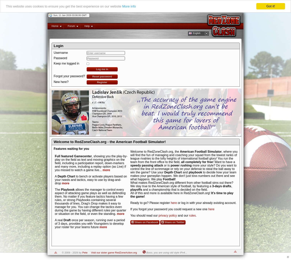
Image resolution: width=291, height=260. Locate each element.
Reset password (102, 76)
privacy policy (168, 215)
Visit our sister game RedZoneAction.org (114, 252)
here (174, 203)
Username (61, 52)
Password (60, 58)
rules (192, 215)
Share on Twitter (172, 222)
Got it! (270, 6)
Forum (71, 27)
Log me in (102, 69)
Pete (84, 252)
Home (55, 27)
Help (86, 27)
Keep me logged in (66, 63)
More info (129, 6)
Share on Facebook (145, 222)
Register (102, 82)
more (106, 170)
